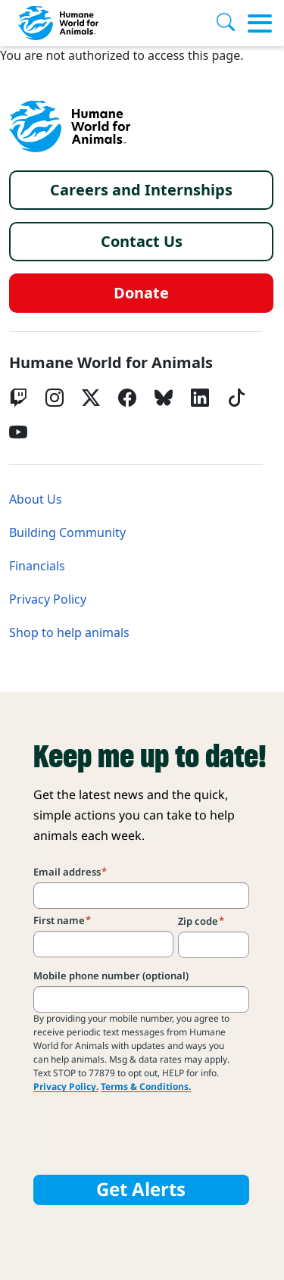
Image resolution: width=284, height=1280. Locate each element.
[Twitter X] (91, 398)
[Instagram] (54, 398)
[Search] (232, 23)
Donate (141, 293)
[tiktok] (236, 398)
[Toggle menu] (260, 23)
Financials (37, 566)
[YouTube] (18, 432)
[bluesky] (163, 398)
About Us (35, 499)
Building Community (67, 533)
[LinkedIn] (200, 398)
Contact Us (142, 241)
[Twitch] (18, 398)
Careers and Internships (141, 190)
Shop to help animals (69, 633)
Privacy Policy (47, 599)
